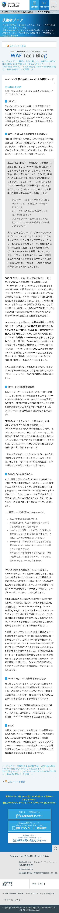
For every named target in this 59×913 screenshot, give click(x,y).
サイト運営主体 (48, 894)
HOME (5, 11)
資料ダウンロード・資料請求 (29, 825)
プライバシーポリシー (13, 900)
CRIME (37, 114)
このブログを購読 (17, 46)
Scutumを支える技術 (23, 11)
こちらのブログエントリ (19, 502)
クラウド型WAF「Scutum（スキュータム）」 (23, 25)
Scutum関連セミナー (29, 813)
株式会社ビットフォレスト (43, 30)
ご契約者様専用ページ (7, 884)
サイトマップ (32, 894)
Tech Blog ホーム (11, 66)
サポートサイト (39, 884)
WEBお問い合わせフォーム (29, 837)
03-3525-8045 (25, 873)
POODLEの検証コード (36, 490)
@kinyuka (18, 753)
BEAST (28, 114)
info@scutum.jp (26, 869)
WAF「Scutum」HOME (13, 894)
